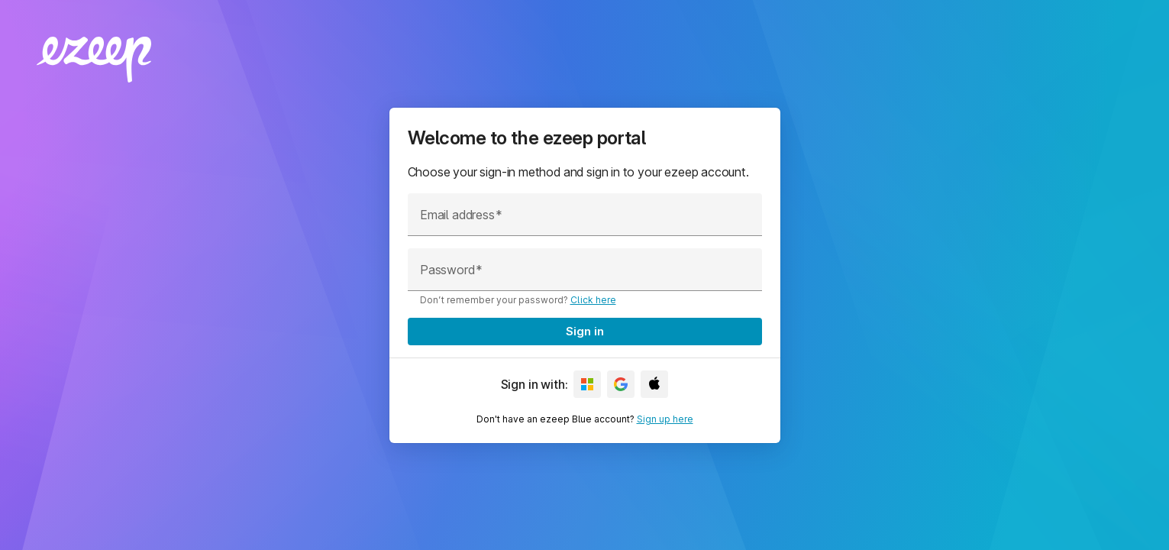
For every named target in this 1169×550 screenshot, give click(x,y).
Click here (593, 300)
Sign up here (665, 419)
